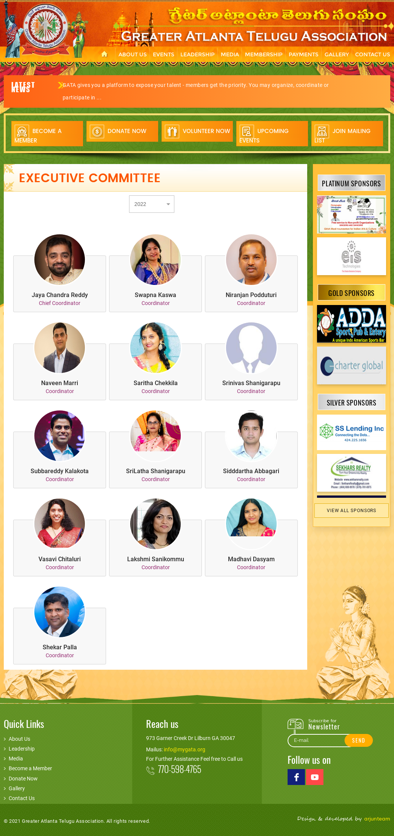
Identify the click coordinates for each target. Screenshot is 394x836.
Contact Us (22, 798)
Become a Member (38, 135)
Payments (304, 54)
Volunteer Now (197, 131)
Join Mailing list (342, 135)
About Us (19, 739)
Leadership (197, 54)
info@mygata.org (184, 749)
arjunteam (377, 818)
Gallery (337, 54)
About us (133, 54)
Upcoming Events (264, 135)
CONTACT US (372, 54)
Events (163, 54)
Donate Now (117, 131)
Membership (264, 54)
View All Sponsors (351, 510)
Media (230, 54)
